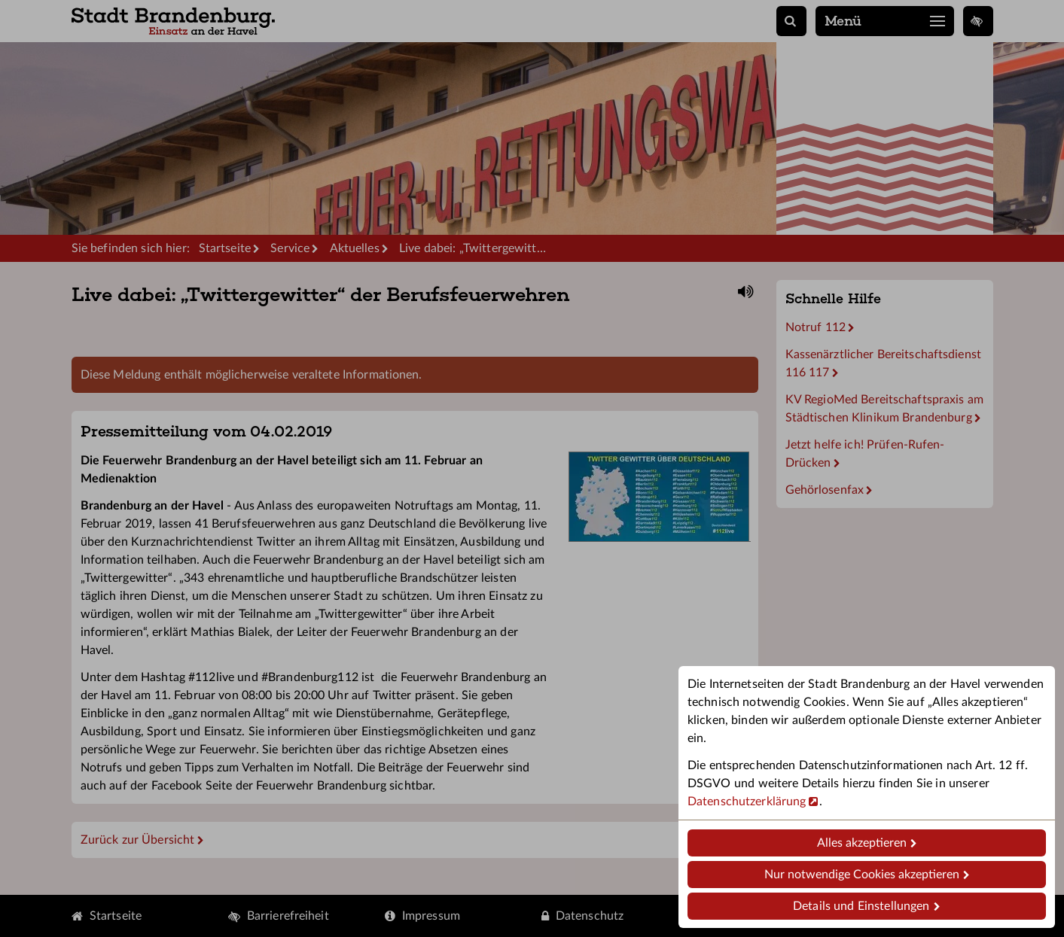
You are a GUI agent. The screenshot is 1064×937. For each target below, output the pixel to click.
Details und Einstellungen (861, 906)
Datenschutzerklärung (746, 802)
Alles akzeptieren (862, 843)
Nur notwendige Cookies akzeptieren (861, 875)
